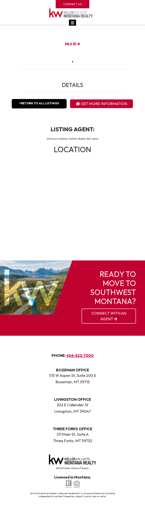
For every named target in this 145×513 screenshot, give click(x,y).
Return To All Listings (39, 103)
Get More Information (101, 103)
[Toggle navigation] (72, 22)
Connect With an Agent (108, 316)
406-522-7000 (80, 355)
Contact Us (72, 4)
